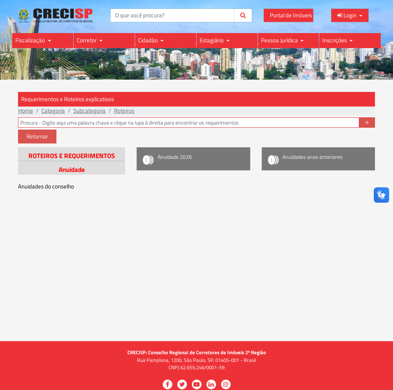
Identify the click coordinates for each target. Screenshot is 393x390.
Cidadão (148, 40)
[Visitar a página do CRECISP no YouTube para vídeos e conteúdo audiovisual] (196, 384)
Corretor (87, 40)
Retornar (37, 136)
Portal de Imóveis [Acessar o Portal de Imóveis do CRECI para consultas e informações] (291, 15)
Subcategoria (89, 110)
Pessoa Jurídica (280, 40)
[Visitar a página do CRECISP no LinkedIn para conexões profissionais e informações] (211, 384)
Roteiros (124, 110)
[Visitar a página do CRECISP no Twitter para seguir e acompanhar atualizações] (182, 384)
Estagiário (212, 40)
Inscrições (335, 40)
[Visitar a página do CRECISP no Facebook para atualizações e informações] (167, 384)
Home (25, 110)
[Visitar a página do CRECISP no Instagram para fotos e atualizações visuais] (226, 384)
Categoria (53, 110)
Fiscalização (30, 40)
